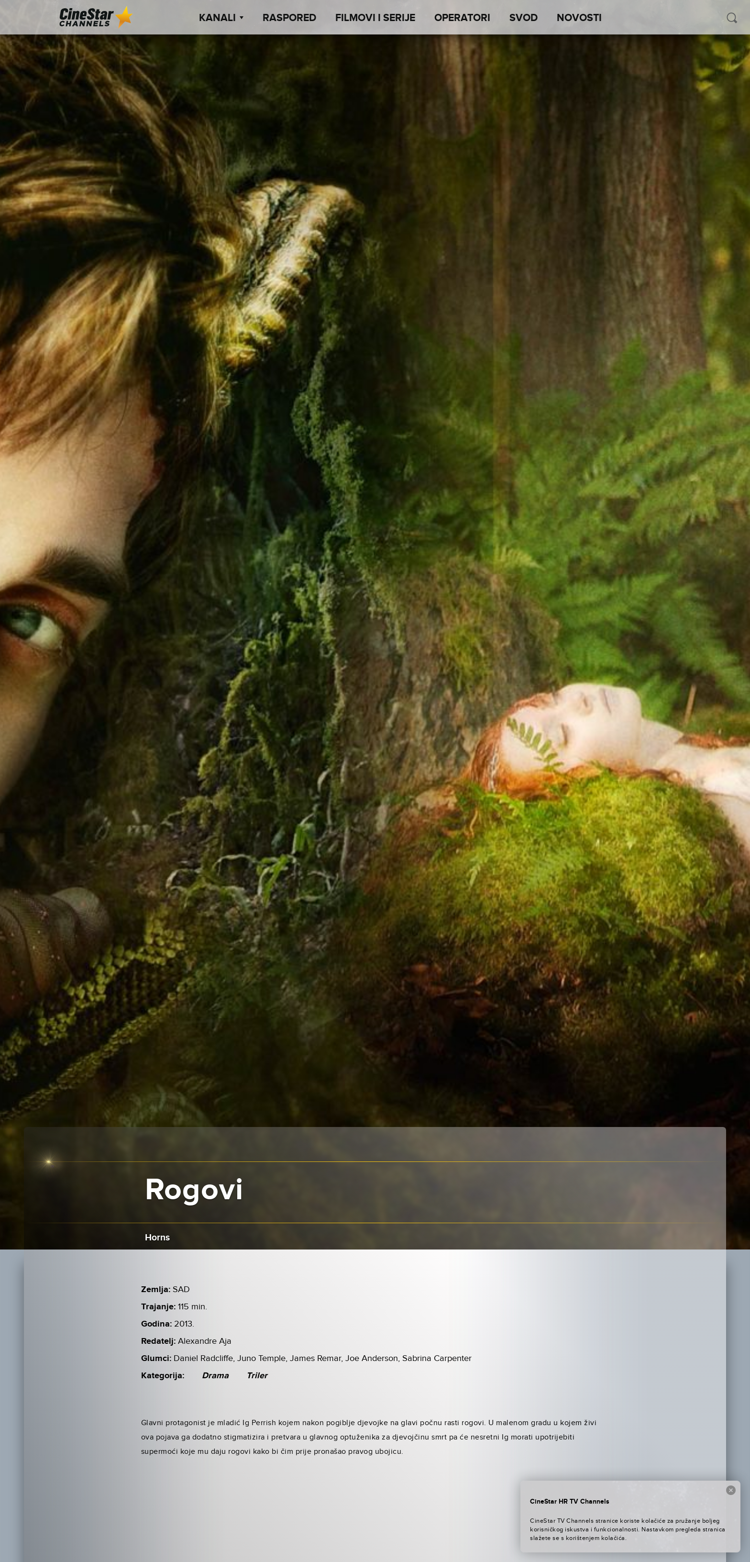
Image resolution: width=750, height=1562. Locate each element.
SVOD (523, 18)
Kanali (221, 18)
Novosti (579, 18)
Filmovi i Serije (375, 18)
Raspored (289, 18)
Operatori (462, 18)
